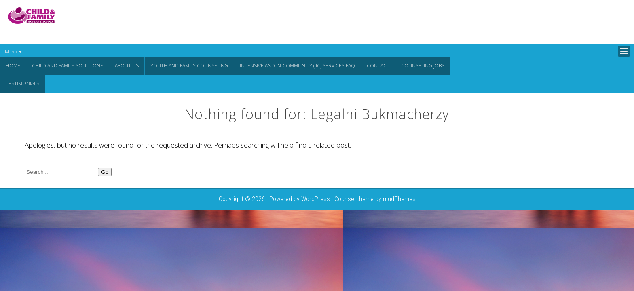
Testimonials (22, 83)
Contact (378, 65)
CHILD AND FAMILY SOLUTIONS (67, 65)
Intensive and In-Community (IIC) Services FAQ (297, 65)
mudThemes (399, 198)
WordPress (315, 198)
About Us (127, 65)
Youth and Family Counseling (189, 65)
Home (13, 65)
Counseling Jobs (422, 65)
